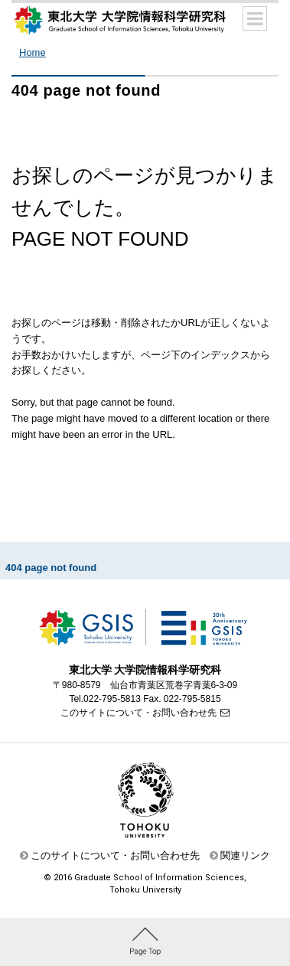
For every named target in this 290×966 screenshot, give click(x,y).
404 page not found (50, 567)
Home (32, 52)
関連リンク (245, 855)
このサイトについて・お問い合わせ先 (138, 712)
